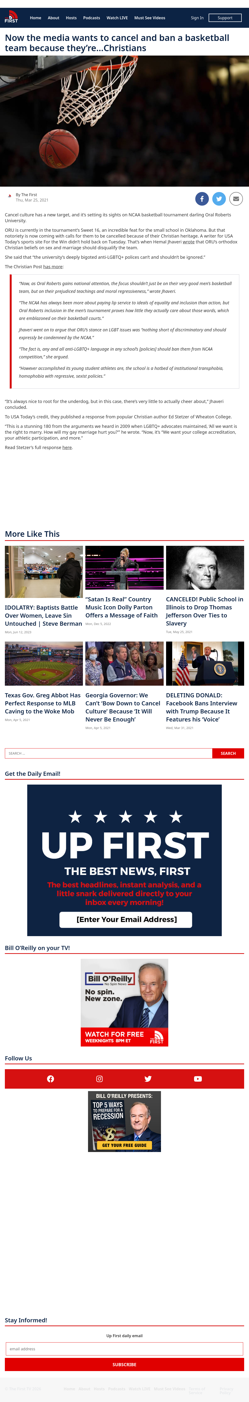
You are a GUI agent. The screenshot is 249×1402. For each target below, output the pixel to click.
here (67, 447)
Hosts (71, 17)
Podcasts (91, 17)
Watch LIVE (117, 17)
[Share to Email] (236, 199)
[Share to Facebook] (202, 199)
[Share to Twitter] (219, 199)
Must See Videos (149, 17)
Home (35, 17)
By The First (26, 194)
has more (52, 266)
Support (225, 17)
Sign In (197, 17)
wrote (189, 242)
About (53, 17)
